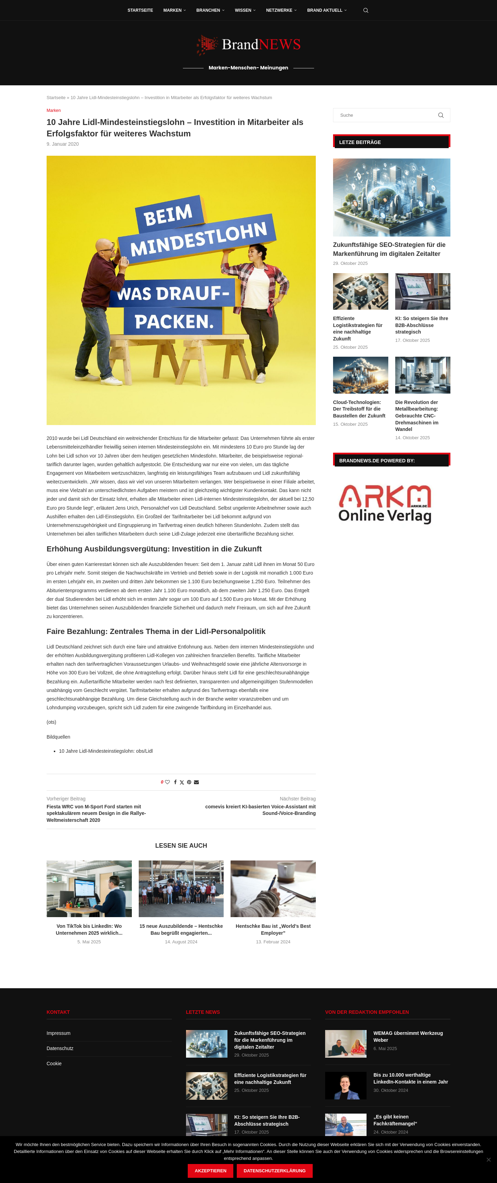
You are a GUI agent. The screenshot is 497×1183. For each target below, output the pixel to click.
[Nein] (488, 1159)
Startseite (140, 10)
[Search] (365, 10)
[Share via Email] (196, 782)
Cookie (54, 1063)
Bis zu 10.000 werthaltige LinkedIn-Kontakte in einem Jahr (410, 1079)
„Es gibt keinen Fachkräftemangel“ (395, 1120)
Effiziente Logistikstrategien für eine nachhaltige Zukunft (357, 329)
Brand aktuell (324, 10)
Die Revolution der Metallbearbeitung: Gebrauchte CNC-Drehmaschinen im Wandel (416, 416)
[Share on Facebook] (175, 782)
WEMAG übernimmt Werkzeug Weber (408, 1037)
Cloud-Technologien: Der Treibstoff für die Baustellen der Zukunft (359, 409)
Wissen (243, 10)
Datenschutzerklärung (275, 1170)
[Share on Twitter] (181, 782)
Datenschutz (60, 1048)
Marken (172, 10)
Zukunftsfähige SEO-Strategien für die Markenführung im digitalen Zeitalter (389, 249)
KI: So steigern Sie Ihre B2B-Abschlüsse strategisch (421, 325)
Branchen (208, 10)
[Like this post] (167, 782)
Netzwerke (279, 10)
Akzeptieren (210, 1170)
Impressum (58, 1033)
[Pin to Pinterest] (189, 782)
